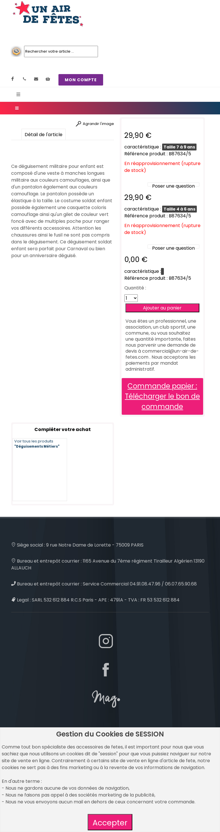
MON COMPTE (81, 80)
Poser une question (173, 186)
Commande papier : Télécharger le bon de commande (162, 396)
